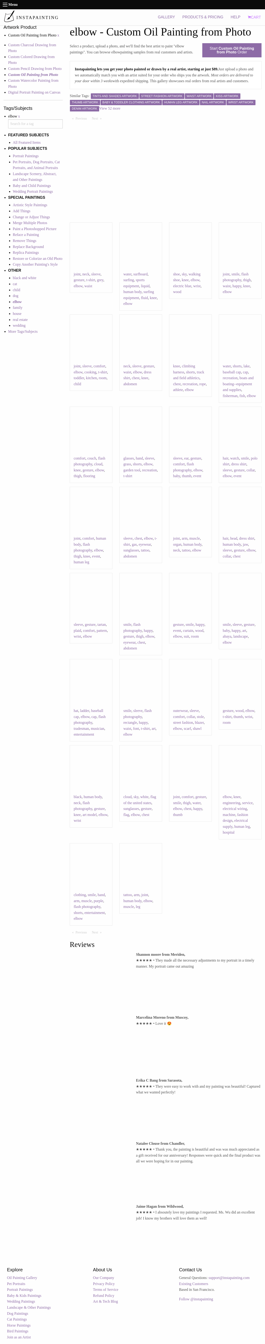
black (78, 797)
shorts (190, 372)
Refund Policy (103, 1296)
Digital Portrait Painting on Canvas (34, 92)
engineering (231, 803)
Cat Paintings (17, 1319)
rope (202, 384)
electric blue (182, 286)
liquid (145, 286)
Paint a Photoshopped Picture (34, 229)
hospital (229, 832)
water (127, 274)
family (18, 308)
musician (97, 729)
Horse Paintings (19, 1325)
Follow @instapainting (196, 1299)
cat (15, 284)
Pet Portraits (16, 1284)
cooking (90, 372)
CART (254, 17)
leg (138, 907)
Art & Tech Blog (105, 1301)
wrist (197, 286)
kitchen (91, 378)
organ (177, 544)
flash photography (87, 907)
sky (184, 274)
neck (85, 274)
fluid (144, 298)
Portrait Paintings (26, 156)
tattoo (145, 550)
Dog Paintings (17, 1313)
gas (134, 544)
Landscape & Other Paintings (29, 1307)
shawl (197, 729)
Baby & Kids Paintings (24, 1296)
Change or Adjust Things (31, 217)
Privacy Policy (104, 1284)
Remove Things (24, 241)
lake (246, 366)
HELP (235, 17)
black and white (24, 278)
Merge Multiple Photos (30, 223)
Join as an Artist (19, 1337)
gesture (79, 280)
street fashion (183, 722)
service (247, 803)
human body (132, 292)
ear (186, 458)
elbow (78, 286)
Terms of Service (105, 1290)
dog (15, 296)
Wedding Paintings (21, 1301)
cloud (98, 464)
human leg (81, 562)
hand (139, 458)
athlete (178, 390)
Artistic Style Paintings (30, 205)
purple (98, 901)
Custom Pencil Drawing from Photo (35, 69)
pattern (102, 631)
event (197, 476)
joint (77, 274)
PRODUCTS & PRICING (202, 17)
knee (153, 298)
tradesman (81, 729)
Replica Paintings (26, 252)
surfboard (140, 274)
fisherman (230, 396)
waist (88, 286)
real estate (20, 320)
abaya (227, 636)
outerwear (180, 711)
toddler (79, 378)
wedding (19, 325)
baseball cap (232, 372)
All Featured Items (27, 142)
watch (234, 458)
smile (235, 274)
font (136, 729)
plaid (77, 631)
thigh (247, 280)
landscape (240, 636)
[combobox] (35, 123)
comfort (99, 366)
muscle (194, 538)
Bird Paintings (17, 1331)
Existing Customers (193, 1284)
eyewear (145, 544)
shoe (176, 274)
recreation (190, 384)
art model (89, 815)
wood (177, 292)
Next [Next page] (98, 118)
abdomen (130, 384)
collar (250, 470)
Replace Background (28, 247)
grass (127, 464)
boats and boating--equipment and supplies (238, 384)
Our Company (103, 1278)
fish (242, 396)
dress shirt (238, 464)
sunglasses (131, 550)
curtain (188, 631)
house (17, 314)
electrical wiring (235, 809)
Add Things (21, 211)
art (244, 631)
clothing (80, 895)
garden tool (131, 470)
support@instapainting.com (229, 1278)
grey (100, 280)
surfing (128, 280)
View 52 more (110, 108)
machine (229, 815)
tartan (101, 624)
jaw (245, 544)
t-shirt (90, 280)
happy (236, 286)
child (16, 290)
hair (225, 458)
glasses (128, 458)
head (233, 538)
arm (184, 538)
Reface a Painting (26, 235)
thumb (186, 476)
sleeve (96, 274)
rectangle (130, 722)
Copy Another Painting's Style (35, 264)
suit (186, 636)
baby (176, 476)
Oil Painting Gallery (22, 1278)
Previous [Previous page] (82, 118)
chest (136, 378)
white (144, 797)
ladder (84, 711)
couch (91, 458)
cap (245, 372)
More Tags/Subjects (23, 331)
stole (200, 717)
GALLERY (166, 17)
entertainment (84, 734)
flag (126, 815)
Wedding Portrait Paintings (33, 191)
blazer (199, 722)
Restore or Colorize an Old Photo (37, 259)
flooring (89, 476)
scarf (187, 729)
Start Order (232, 50)
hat (76, 711)
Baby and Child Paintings (32, 186)
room (103, 378)
